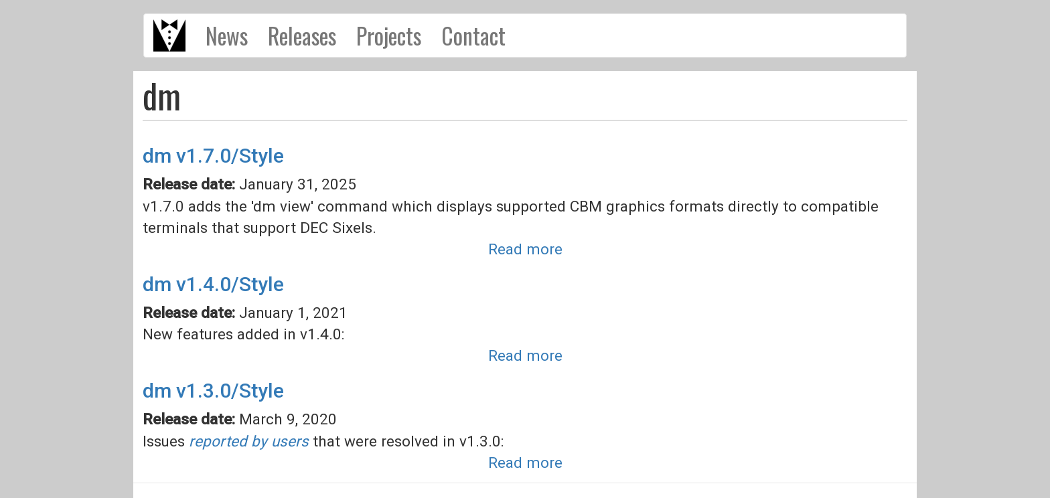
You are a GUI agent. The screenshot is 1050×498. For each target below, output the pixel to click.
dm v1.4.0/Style (213, 284)
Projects (388, 35)
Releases (302, 35)
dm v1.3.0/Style (213, 390)
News (227, 35)
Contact (473, 35)
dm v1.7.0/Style (213, 155)
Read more (525, 249)
